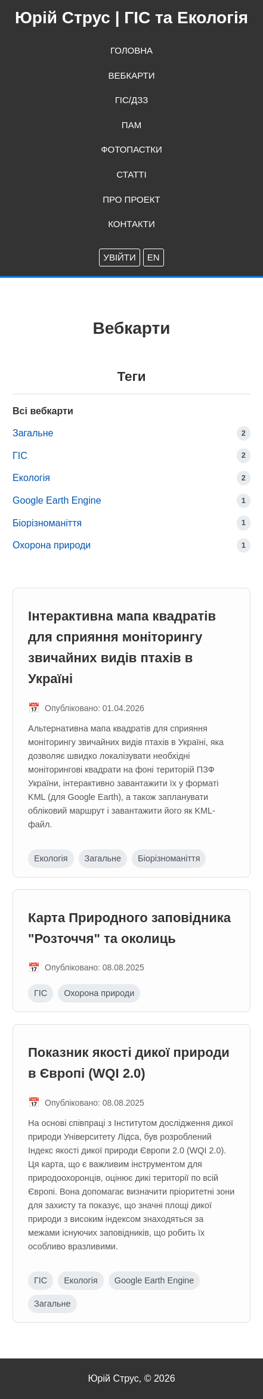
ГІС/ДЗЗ (131, 100)
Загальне (33, 433)
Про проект (131, 199)
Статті (131, 174)
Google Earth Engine (57, 500)
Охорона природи (52, 545)
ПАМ (131, 125)
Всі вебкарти (43, 411)
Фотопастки (131, 149)
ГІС (20, 456)
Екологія (31, 478)
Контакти (131, 224)
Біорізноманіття (47, 523)
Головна (131, 50)
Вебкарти (132, 75)
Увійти (119, 257)
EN (153, 257)
